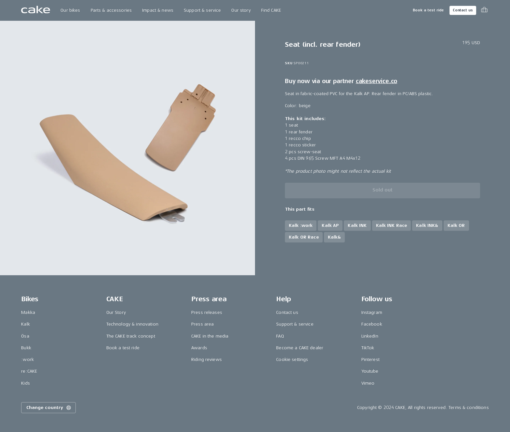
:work (27, 359)
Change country (49, 407)
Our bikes (70, 10)
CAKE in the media (209, 336)
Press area (202, 324)
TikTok (367, 347)
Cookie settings (292, 359)
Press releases (206, 312)
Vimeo (368, 383)
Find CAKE (271, 10)
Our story (240, 10)
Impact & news (157, 10)
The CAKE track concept (130, 336)
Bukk (26, 347)
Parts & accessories (111, 10)
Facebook (371, 324)
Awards (199, 347)
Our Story (116, 312)
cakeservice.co (376, 81)
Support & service (202, 10)
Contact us (463, 10)
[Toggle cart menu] (484, 10)
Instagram (371, 312)
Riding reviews (206, 359)
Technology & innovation (132, 324)
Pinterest (370, 359)
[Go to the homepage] (35, 10)
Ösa (25, 336)
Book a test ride (428, 10)
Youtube (370, 371)
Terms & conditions (469, 407)
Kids (25, 383)
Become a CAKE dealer (299, 347)
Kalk (25, 324)
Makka (28, 312)
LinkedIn (369, 336)
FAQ (280, 336)
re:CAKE (29, 371)
